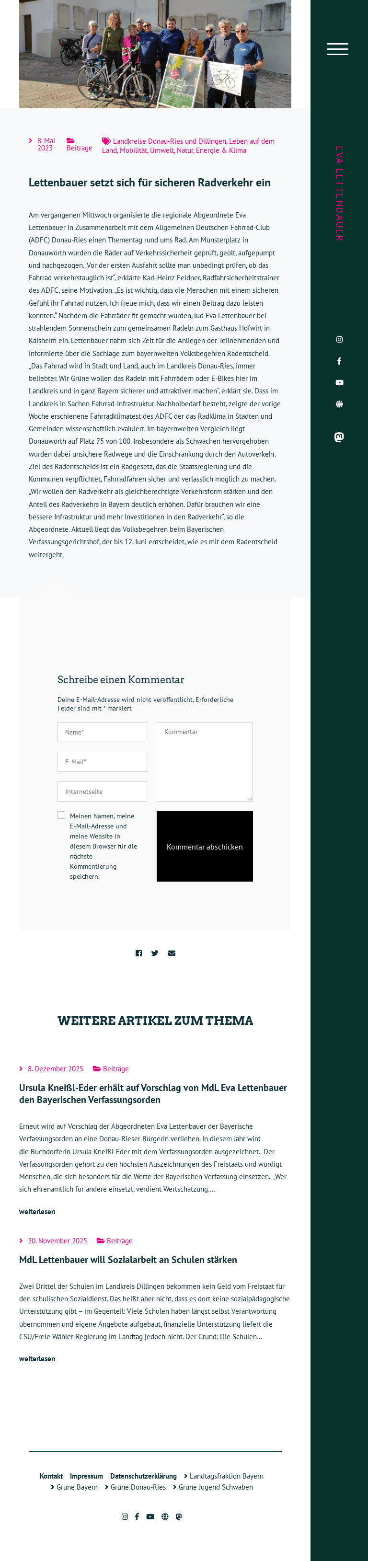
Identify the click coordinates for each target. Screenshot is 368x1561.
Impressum (86, 1476)
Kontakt (51, 1476)
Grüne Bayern (74, 1487)
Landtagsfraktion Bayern (224, 1476)
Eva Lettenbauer (340, 194)
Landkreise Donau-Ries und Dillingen (169, 141)
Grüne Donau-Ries (135, 1487)
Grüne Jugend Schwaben (213, 1487)
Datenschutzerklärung (143, 1476)
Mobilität (133, 150)
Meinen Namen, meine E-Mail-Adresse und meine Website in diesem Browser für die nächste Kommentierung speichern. (103, 846)
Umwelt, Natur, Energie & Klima (198, 150)
